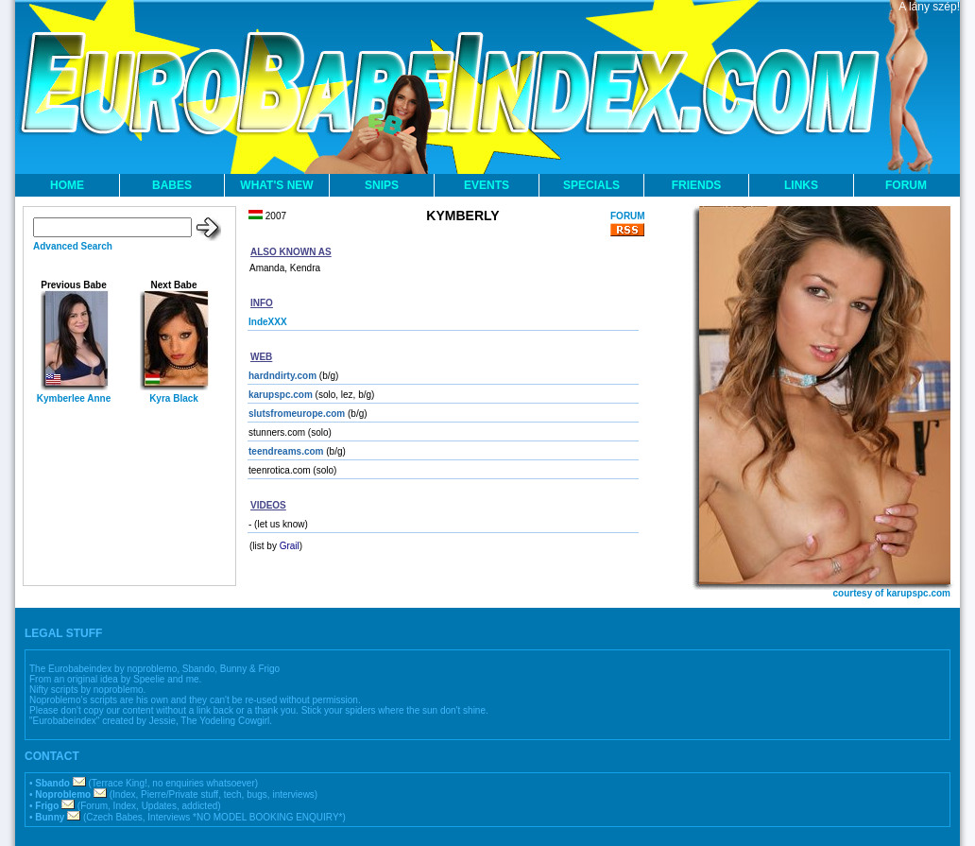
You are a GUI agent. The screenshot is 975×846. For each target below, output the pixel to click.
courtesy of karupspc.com (891, 593)
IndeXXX (267, 322)
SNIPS (382, 185)
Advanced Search (72, 246)
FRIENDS (697, 185)
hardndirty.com (282, 376)
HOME (67, 185)
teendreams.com (285, 451)
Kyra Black (173, 398)
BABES (172, 185)
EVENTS (486, 185)
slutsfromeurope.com (296, 413)
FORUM (906, 185)
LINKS (801, 185)
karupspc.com (280, 394)
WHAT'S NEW (276, 185)
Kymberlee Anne (74, 398)
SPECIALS (591, 185)
